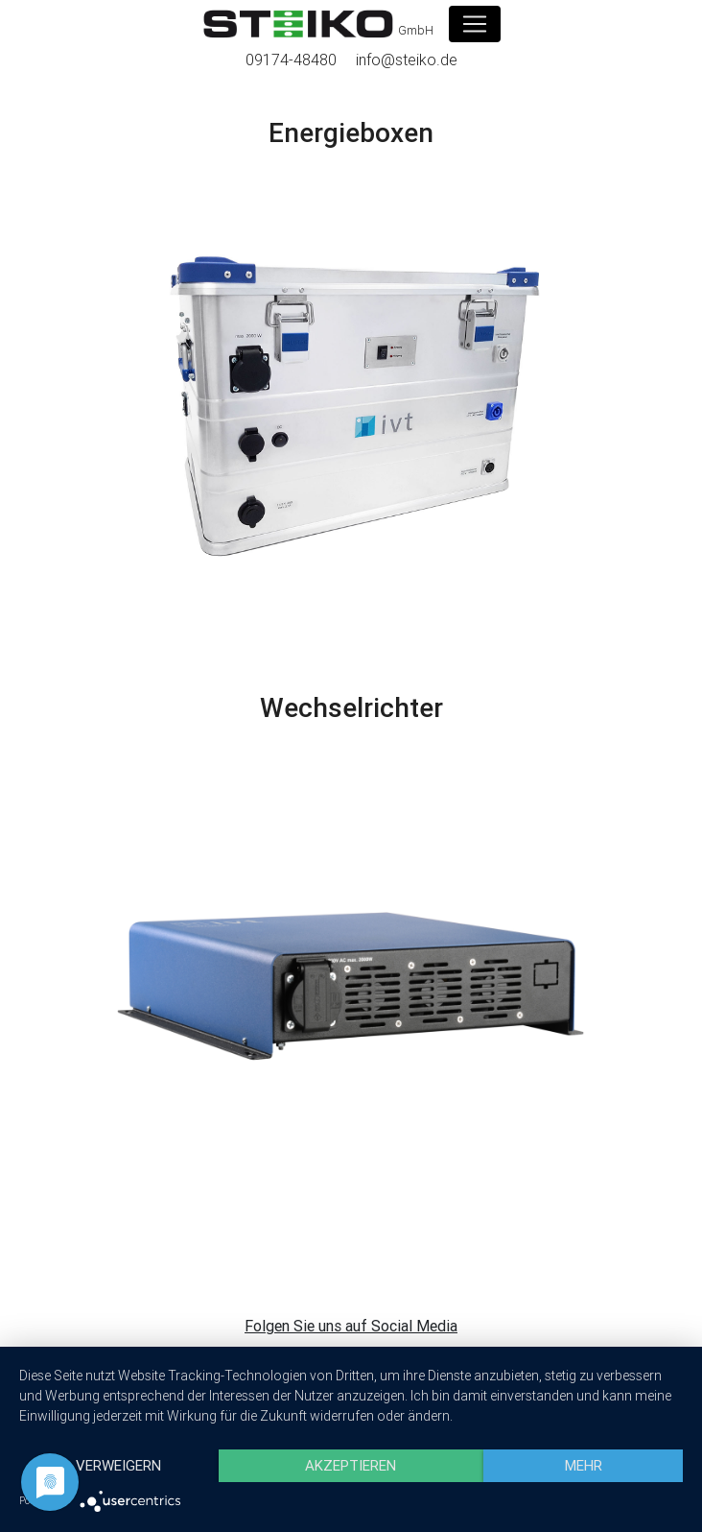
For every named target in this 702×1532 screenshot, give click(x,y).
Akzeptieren (350, 1465)
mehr (583, 1465)
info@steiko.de (406, 59)
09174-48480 (291, 59)
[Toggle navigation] (475, 24)
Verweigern (118, 1465)
